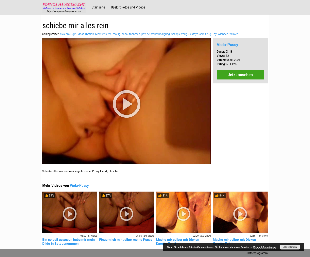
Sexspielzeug (179, 34)
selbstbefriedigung (158, 34)
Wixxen (234, 34)
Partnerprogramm (257, 253)
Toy (214, 34)
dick (62, 34)
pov (143, 34)
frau (68, 34)
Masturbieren (103, 34)
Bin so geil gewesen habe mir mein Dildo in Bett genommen (68, 242)
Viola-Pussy (227, 44)
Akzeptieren (290, 247)
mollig (116, 34)
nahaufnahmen (131, 34)
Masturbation (86, 34)
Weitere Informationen (264, 247)
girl (74, 34)
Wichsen (223, 34)
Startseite (98, 7)
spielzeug (205, 34)
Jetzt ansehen (240, 74)
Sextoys (193, 34)
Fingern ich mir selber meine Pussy (125, 240)
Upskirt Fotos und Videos (128, 7)
